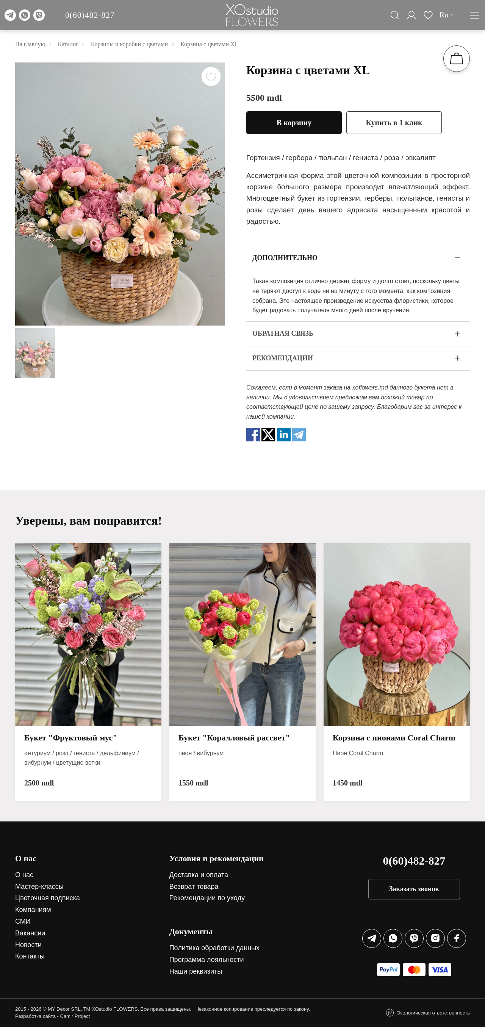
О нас (24, 875)
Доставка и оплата (198, 875)
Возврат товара (194, 886)
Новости (28, 945)
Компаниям (33, 909)
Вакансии (30, 933)
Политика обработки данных (214, 948)
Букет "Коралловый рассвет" (234, 737)
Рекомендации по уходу (207, 898)
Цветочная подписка (47, 898)
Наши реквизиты (195, 971)
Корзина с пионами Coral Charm (394, 737)
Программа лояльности (206, 959)
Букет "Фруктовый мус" (70, 737)
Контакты (30, 956)
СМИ (23, 921)
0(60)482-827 (90, 15)
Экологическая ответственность (433, 1013)
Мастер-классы (39, 886)
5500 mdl (264, 97)
